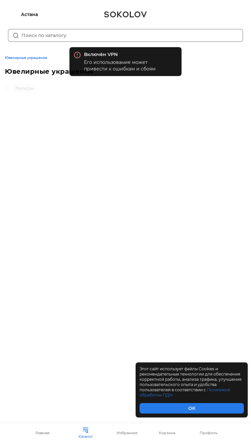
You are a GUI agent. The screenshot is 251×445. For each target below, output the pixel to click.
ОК (191, 408)
